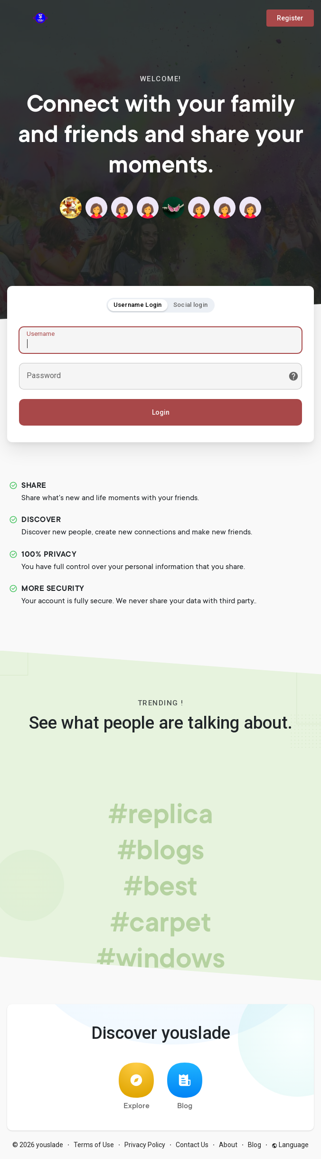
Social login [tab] (190, 304)
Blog (184, 1087)
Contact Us (192, 1145)
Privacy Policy (144, 1145)
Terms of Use (94, 1145)
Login (161, 412)
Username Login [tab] (137, 304)
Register (290, 18)
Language (290, 1145)
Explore (136, 1087)
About (228, 1145)
